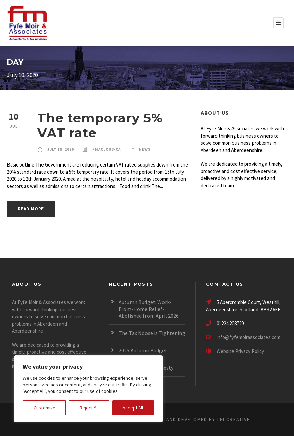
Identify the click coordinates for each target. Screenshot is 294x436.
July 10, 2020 (60, 149)
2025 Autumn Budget (143, 350)
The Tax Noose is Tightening (152, 333)
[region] (88, 388)
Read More (31, 209)
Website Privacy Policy (235, 351)
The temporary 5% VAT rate (100, 125)
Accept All (133, 408)
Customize (44, 408)
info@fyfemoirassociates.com (248, 337)
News (145, 149)
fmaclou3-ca (106, 149)
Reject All (89, 408)
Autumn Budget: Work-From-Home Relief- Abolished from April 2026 (149, 309)
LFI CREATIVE (233, 419)
